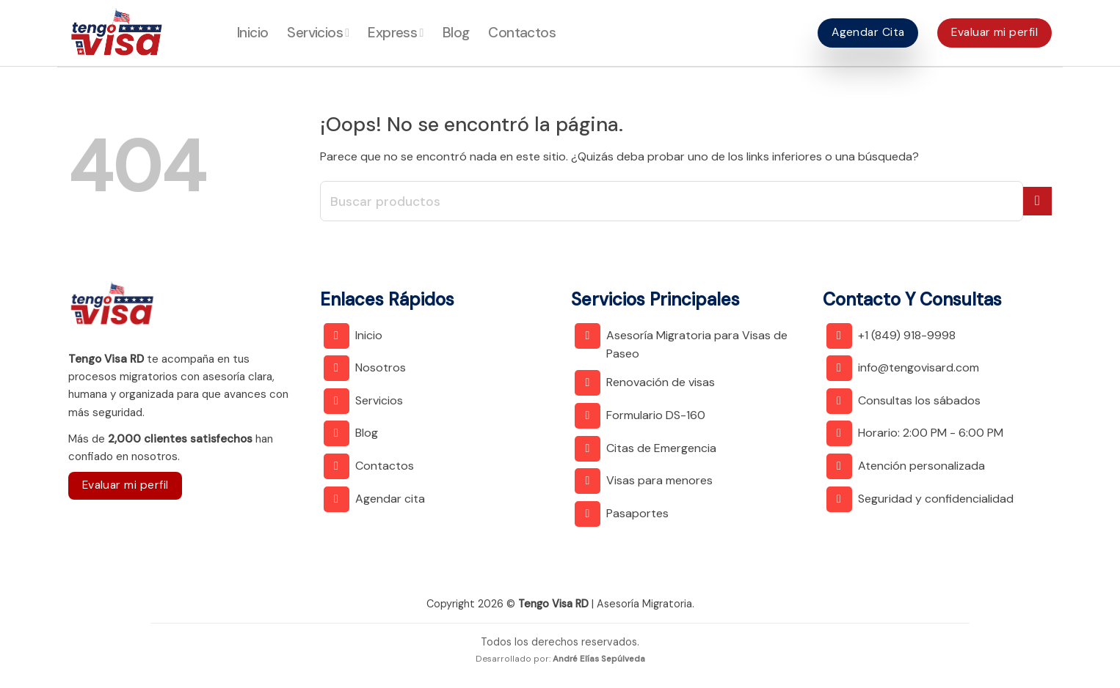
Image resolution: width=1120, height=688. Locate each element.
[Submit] (1037, 201)
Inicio (252, 32)
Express (395, 32)
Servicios (318, 32)
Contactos (522, 32)
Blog (456, 32)
